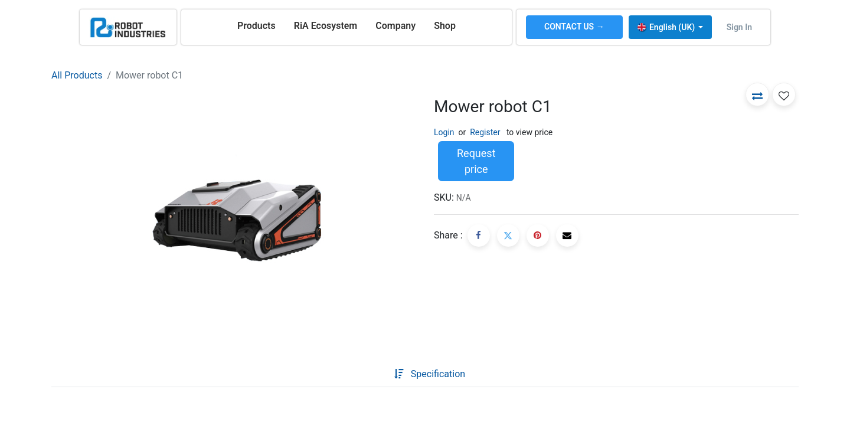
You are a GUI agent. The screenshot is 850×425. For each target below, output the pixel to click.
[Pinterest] (538, 235)
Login (444, 132)
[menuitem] (256, 26)
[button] (757, 94)
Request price (476, 161)
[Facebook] (479, 235)
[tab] (375, 374)
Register (485, 132)
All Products (76, 75)
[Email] (567, 235)
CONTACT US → (574, 26)
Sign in (739, 27)
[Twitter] (508, 235)
